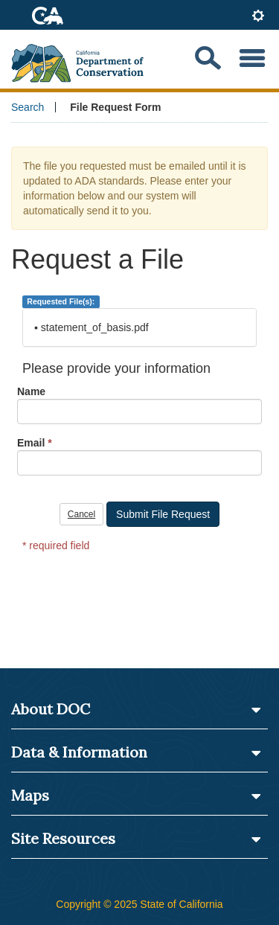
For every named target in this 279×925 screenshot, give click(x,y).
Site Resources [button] (136, 838)
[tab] (258, 16)
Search (27, 107)
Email (31, 443)
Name (31, 391)
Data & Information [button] (136, 752)
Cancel (81, 514)
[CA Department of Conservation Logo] (83, 58)
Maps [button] (136, 795)
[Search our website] (207, 59)
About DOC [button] (136, 709)
